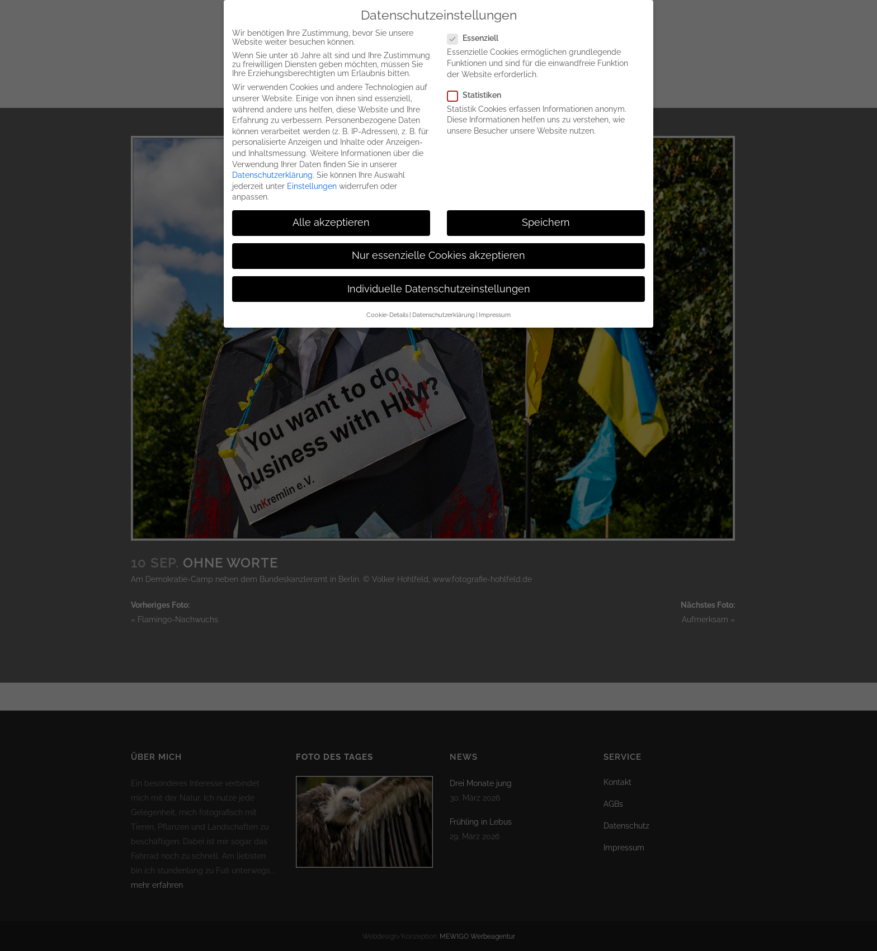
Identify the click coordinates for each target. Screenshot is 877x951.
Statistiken (479, 90)
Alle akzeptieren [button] (331, 218)
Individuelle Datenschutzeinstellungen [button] (438, 284)
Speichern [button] (546, 218)
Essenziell (477, 34)
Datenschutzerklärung (272, 170)
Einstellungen (312, 181)
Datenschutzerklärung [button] (443, 310)
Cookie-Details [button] (387, 310)
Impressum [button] (495, 310)
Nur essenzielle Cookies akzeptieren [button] (438, 251)
